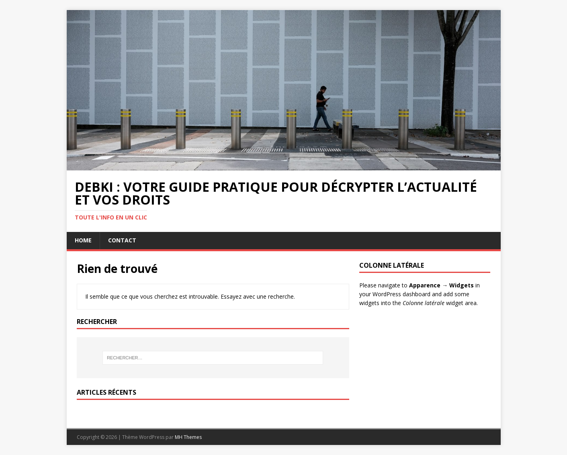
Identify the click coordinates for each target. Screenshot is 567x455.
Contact (122, 240)
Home (83, 240)
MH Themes (188, 437)
